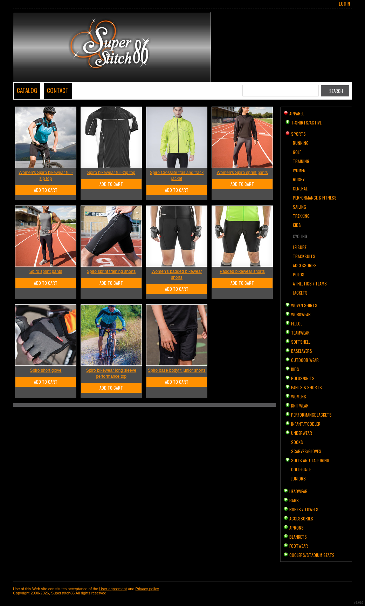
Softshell (300, 342)
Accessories (305, 265)
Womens (298, 396)
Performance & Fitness (315, 198)
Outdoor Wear (305, 360)
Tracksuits (304, 256)
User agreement (113, 589)
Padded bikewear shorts (242, 271)
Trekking (301, 216)
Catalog (27, 90)
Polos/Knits (303, 378)
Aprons (296, 528)
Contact (58, 90)
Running (301, 143)
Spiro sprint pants (45, 271)
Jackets (300, 293)
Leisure (300, 247)
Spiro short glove (45, 370)
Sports (298, 134)
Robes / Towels (303, 509)
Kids (297, 225)
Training (301, 161)
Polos (298, 274)
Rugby (298, 179)
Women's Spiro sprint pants (242, 172)
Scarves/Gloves (306, 451)
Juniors (298, 479)
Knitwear (300, 406)
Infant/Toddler (306, 424)
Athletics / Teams (310, 284)
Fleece (296, 323)
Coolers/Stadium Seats (312, 555)
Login (344, 3)
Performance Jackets (311, 415)
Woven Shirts (304, 305)
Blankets (298, 537)
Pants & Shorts (306, 387)
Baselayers (301, 351)
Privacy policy (147, 589)
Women (299, 170)
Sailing (299, 207)
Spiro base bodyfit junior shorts (177, 370)
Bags (294, 500)
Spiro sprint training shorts (111, 271)
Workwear (301, 314)
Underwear (301, 433)
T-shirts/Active (306, 123)
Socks (297, 442)
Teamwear (300, 333)
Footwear (298, 546)
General (300, 188)
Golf (297, 152)
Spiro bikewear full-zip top (111, 172)
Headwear (298, 491)
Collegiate (301, 469)
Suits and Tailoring (310, 460)
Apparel (296, 113)
